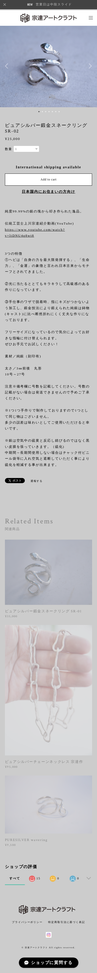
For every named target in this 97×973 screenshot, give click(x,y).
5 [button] (52, 111)
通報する (37, 481)
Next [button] (89, 66)
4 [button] (48, 111)
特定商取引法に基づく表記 (66, 922)
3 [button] (45, 111)
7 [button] (58, 111)
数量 (8, 149)
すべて (14, 878)
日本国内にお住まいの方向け (48, 192)
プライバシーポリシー (27, 922)
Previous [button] (7, 66)
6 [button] (55, 111)
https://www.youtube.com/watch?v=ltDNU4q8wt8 (35, 232)
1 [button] (38, 111)
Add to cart (49, 179)
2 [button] (42, 111)
